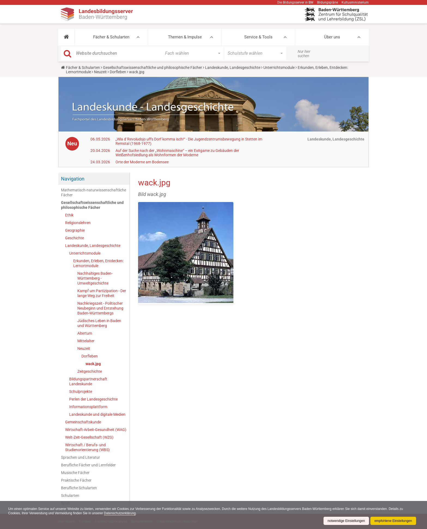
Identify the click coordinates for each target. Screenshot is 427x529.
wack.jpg (93, 364)
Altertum (84, 333)
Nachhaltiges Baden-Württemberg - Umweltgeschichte (94, 278)
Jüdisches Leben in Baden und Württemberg (99, 323)
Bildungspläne (327, 2)
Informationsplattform (88, 407)
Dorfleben (118, 72)
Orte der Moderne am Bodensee (142, 162)
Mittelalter (85, 341)
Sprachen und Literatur (80, 457)
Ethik (69, 215)
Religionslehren (78, 223)
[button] (66, 37)
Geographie (75, 230)
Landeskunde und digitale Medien (97, 414)
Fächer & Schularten (111, 37)
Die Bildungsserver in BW (295, 2)
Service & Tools (258, 37)
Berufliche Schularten (79, 488)
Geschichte (74, 238)
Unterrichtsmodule (279, 67)
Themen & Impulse (185, 37)
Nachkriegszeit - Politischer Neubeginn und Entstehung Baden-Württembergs (100, 308)
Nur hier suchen (304, 53)
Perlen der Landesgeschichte (93, 399)
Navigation (72, 179)
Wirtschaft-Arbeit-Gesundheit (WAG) (95, 429)
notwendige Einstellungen (346, 521)
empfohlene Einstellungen (393, 521)
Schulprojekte (80, 391)
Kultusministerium (355, 2)
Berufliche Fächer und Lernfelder (88, 465)
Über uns (332, 37)
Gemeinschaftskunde (83, 422)
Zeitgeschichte (89, 371)
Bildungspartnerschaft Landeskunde (88, 381)
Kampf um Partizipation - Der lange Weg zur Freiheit (101, 293)
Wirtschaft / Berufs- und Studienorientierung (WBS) (87, 447)
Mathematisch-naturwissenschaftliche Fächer (93, 192)
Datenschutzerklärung (120, 513)
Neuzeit (100, 72)
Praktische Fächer (76, 480)
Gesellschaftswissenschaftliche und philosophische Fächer (152, 67)
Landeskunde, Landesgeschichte (232, 67)
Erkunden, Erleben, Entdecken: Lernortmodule (98, 263)
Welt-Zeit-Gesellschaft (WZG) (89, 437)
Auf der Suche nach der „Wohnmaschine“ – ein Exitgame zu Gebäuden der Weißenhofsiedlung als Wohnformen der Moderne (177, 152)
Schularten (70, 495)
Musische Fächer (75, 472)
